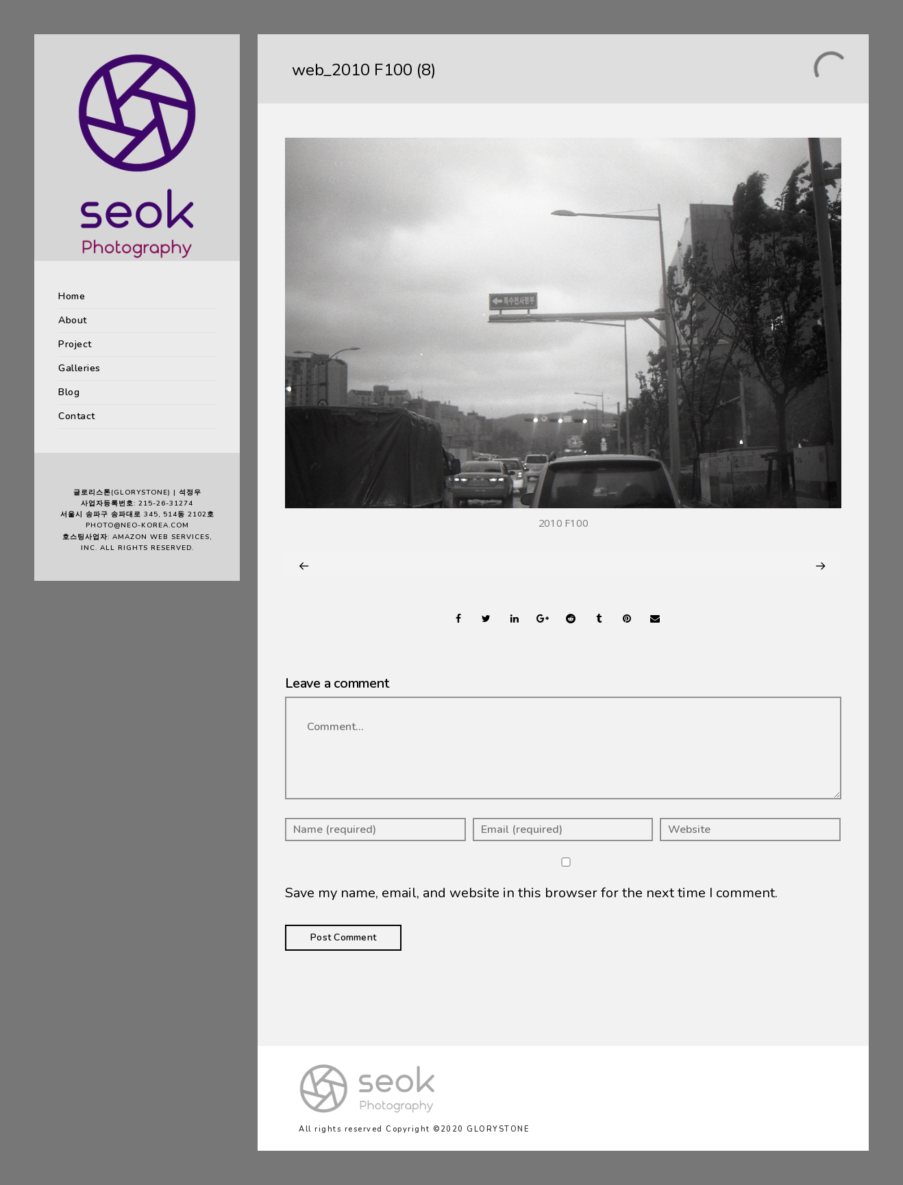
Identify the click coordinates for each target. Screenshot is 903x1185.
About (72, 320)
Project (75, 344)
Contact (76, 416)
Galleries (79, 368)
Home (71, 296)
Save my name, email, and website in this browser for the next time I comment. (531, 893)
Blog (68, 392)
